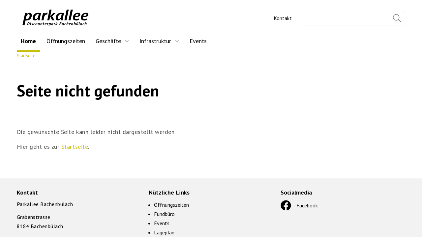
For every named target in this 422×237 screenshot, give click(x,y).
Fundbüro (164, 214)
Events (161, 223)
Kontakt (283, 18)
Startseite (26, 56)
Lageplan (164, 232)
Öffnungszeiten (171, 204)
